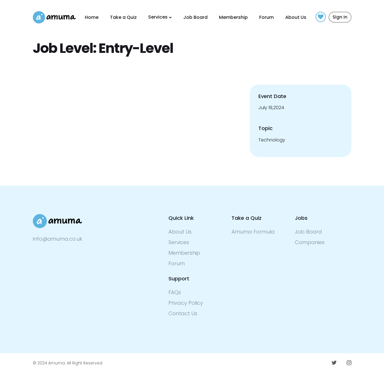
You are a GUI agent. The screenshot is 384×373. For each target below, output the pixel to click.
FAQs (174, 292)
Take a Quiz (123, 17)
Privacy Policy (185, 302)
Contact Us (182, 313)
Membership (233, 17)
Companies (310, 242)
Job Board (195, 17)
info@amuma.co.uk (57, 238)
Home (91, 17)
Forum (266, 17)
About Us (295, 17)
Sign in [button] (340, 17)
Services (158, 17)
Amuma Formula (253, 231)
